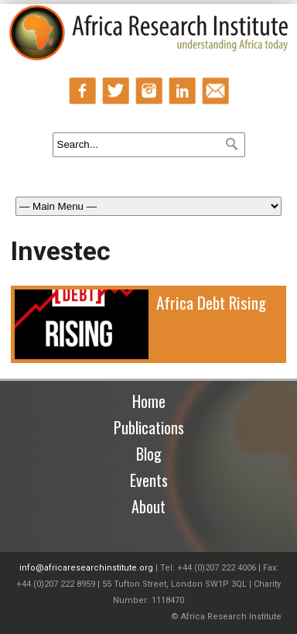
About (148, 506)
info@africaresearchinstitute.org (86, 568)
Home (149, 401)
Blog (149, 453)
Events (149, 480)
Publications (149, 427)
